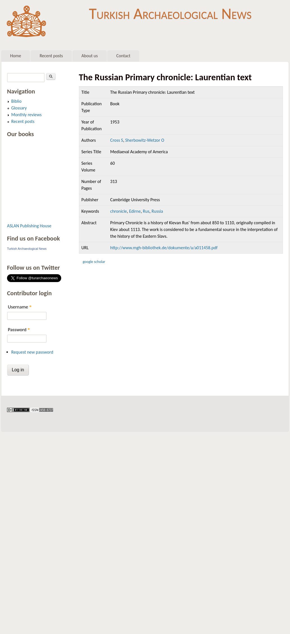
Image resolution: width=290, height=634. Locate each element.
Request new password (32, 352)
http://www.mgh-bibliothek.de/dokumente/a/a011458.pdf (164, 247)
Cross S (116, 140)
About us (89, 55)
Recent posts (51, 55)
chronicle (118, 211)
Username (19, 307)
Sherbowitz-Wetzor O (144, 140)
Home (15, 55)
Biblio (16, 101)
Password (19, 330)
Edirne (135, 211)
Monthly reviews (26, 114)
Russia (157, 211)
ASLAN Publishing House (29, 225)
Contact (123, 55)
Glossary (19, 108)
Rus (146, 211)
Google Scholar (94, 261)
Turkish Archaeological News (170, 13)
